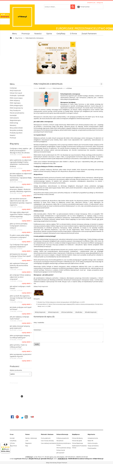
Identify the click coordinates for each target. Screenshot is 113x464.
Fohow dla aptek (77, 441)
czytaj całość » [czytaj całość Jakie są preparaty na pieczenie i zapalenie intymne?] (27, 361)
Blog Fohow (13, 446)
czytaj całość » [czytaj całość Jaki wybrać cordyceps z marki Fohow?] (27, 293)
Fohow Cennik (60, 450)
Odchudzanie (14, 118)
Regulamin (28, 443)
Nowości (12, 135)
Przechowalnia (92, 448)
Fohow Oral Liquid (16, 93)
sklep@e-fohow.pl (34, 459)
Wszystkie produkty (16, 130)
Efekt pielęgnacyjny (16, 105)
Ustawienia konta (93, 438)
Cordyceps (13, 88)
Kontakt (12, 438)
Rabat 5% (90, 441)
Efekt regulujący (15, 103)
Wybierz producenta (16, 370)
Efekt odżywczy (15, 100)
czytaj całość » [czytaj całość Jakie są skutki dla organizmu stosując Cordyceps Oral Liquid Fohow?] (27, 304)
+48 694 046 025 (72, 459)
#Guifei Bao (78, 312)
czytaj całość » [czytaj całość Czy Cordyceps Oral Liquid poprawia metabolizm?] (27, 251)
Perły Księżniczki (15, 90)
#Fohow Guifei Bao (67, 312)
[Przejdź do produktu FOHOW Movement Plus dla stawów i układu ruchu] (20, 405)
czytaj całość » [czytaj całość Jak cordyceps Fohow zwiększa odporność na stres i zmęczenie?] (27, 283)
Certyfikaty (13, 441)
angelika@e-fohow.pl (21, 459)
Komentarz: (37, 330)
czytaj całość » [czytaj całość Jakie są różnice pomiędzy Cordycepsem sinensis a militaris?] (27, 232)
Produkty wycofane (16, 133)
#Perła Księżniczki (53, 312)
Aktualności (59, 441)
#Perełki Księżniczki (90, 312)
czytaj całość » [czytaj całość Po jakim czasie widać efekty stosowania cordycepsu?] (27, 242)
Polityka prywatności (62, 438)
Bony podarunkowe (16, 128)
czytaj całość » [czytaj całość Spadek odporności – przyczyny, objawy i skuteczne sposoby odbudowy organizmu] (27, 196)
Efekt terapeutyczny (16, 108)
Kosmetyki (13, 115)
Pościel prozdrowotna (17, 113)
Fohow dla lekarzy (77, 438)
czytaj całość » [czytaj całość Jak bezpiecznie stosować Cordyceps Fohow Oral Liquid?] (27, 260)
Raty (26, 446)
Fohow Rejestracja (77, 443)
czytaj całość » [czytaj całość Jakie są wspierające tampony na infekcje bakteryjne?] (27, 342)
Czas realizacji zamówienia (48, 443)
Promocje (13, 138)
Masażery (13, 125)
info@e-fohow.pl (98, 459)
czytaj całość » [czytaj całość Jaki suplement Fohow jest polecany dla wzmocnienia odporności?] (27, 272)
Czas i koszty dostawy (47, 441)
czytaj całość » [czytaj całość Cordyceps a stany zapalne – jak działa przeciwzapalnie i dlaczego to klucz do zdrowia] (27, 157)
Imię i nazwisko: (39, 322)
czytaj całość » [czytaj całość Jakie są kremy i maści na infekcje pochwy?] (27, 351)
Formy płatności (45, 438)
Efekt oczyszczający (16, 98)
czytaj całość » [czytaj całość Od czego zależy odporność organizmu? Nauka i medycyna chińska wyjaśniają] (27, 221)
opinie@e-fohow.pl (47, 459)
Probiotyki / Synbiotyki (17, 95)
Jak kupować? (60, 453)
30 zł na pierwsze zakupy (63, 448)
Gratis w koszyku (93, 443)
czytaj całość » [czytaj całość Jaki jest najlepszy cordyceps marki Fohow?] (27, 323)
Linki (26, 441)
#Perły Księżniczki (40, 312)
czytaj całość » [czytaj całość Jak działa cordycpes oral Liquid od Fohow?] (27, 314)
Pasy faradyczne (15, 110)
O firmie (12, 443)
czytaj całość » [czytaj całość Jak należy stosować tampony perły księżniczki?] (27, 332)
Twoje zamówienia (93, 446)
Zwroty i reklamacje (31, 438)
